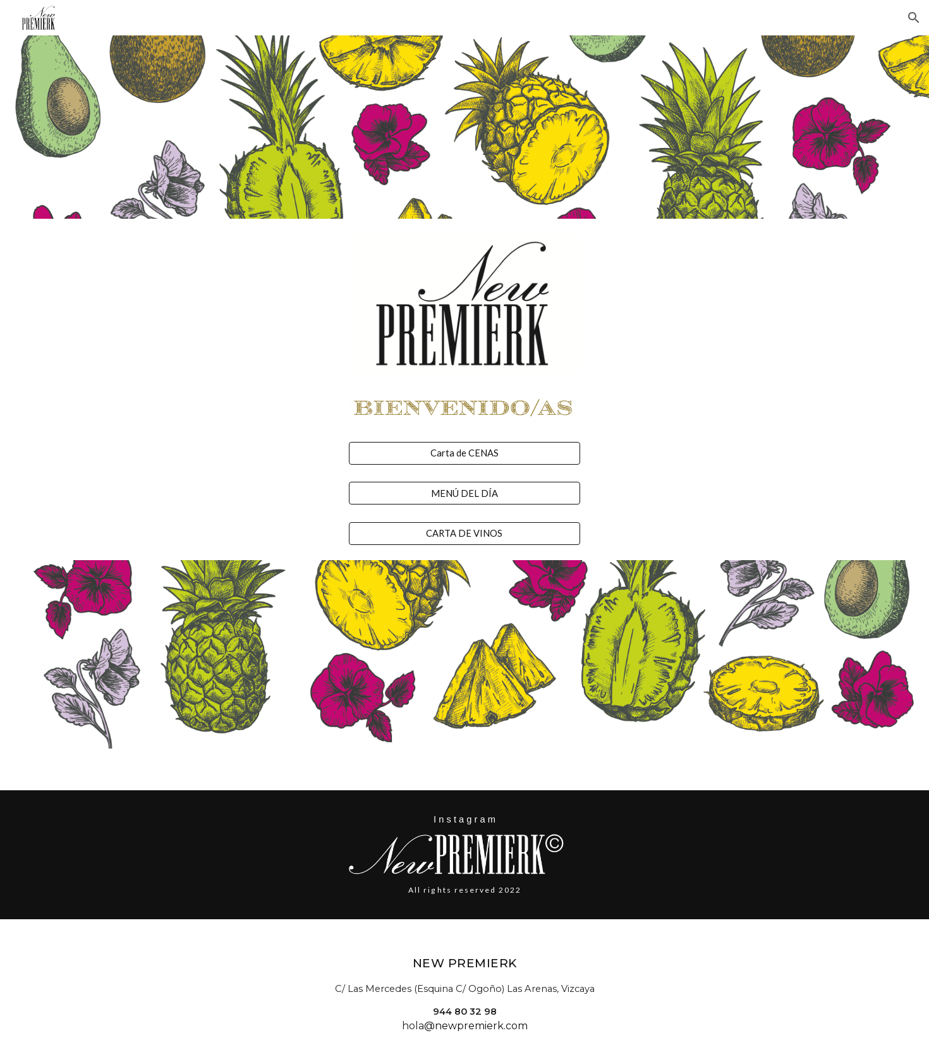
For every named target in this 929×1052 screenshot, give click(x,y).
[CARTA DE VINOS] (464, 533)
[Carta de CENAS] (464, 453)
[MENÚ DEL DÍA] (464, 493)
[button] (914, 18)
